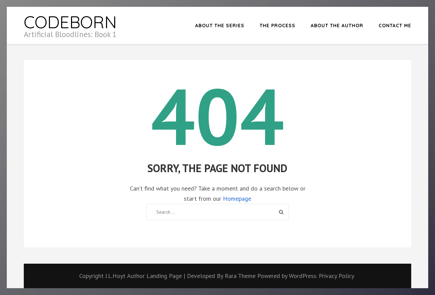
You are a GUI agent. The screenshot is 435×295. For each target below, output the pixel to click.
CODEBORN (70, 22)
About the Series (219, 25)
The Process (277, 25)
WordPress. (303, 276)
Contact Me (395, 25)
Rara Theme (241, 276)
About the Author (337, 25)
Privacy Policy (336, 276)
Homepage (237, 198)
